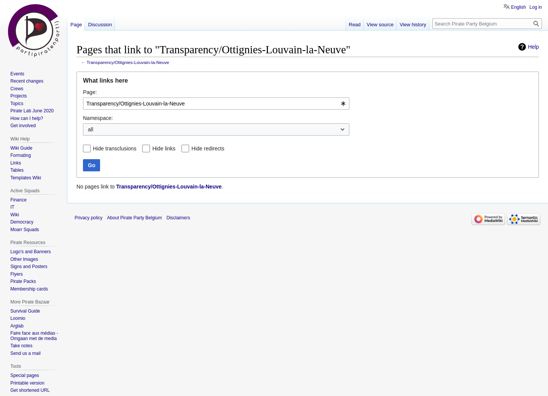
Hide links (163, 148)
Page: (90, 92)
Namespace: (98, 118)
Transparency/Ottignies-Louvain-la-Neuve (128, 62)
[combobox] (216, 103)
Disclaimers (178, 217)
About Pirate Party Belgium (134, 217)
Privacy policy (88, 217)
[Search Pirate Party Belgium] (487, 23)
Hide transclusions (114, 148)
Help (533, 47)
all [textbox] (90, 129)
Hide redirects (207, 148)
